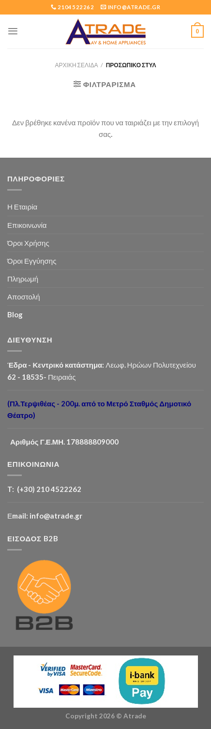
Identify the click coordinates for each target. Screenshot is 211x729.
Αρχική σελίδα (76, 65)
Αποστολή (23, 296)
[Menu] (12, 31)
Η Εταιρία (22, 206)
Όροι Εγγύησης (31, 260)
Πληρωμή (22, 278)
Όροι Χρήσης (28, 242)
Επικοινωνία (27, 225)
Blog (15, 314)
